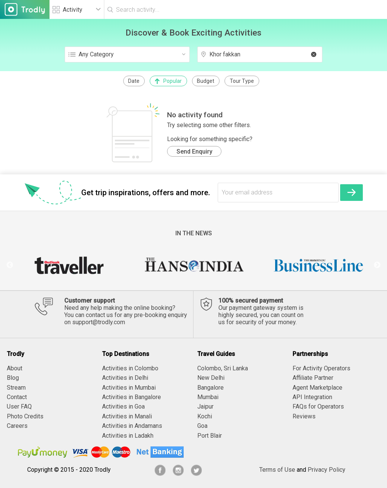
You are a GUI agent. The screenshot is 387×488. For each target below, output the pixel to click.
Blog (13, 377)
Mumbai (207, 397)
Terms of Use (277, 469)
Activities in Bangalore (131, 397)
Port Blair (209, 435)
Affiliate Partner (313, 377)
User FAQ (19, 406)
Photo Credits (25, 416)
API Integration (312, 397)
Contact (17, 397)
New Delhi (210, 377)
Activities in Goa (123, 406)
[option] (68, 265)
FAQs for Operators (318, 406)
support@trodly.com (98, 322)
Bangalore (210, 387)
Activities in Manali (127, 416)
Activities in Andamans (132, 425)
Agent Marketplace (317, 387)
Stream (16, 387)
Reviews (304, 416)
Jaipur (205, 406)
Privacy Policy (326, 469)
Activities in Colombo (130, 368)
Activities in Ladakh (127, 435)
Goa (202, 425)
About (14, 368)
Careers (17, 425)
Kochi (204, 416)
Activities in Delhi (125, 377)
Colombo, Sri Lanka (222, 368)
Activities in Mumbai (129, 387)
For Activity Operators (321, 368)
